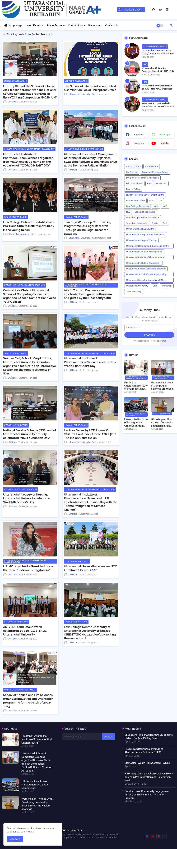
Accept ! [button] (15, 839)
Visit (155, 286)
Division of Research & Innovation (142, 178)
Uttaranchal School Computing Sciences (146, 269)
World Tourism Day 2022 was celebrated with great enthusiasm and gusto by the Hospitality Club (88, 294)
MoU (155, 206)
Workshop (167, 286)
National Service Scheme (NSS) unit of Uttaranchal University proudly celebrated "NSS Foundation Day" (29, 434)
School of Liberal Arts (136, 223)
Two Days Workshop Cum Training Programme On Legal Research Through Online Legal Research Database (87, 227)
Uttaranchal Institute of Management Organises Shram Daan (136, 422)
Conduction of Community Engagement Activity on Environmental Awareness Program (147, 794)
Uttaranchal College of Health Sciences (145, 234)
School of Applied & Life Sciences (142, 217)
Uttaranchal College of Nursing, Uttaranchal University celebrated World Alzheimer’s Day (27, 498)
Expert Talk (161, 183)
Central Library (76, 25)
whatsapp (165, 134)
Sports (155, 223)
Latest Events (33, 25)
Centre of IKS (151, 166)
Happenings (15, 25)
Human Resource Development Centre (145, 195)
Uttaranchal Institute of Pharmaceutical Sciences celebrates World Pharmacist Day (90, 362)
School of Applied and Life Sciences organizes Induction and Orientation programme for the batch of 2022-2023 (28, 700)
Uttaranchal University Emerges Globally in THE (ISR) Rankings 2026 (158, 71)
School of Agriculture (145, 212)
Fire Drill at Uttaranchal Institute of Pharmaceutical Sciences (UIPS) (136, 385)
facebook (139, 134)
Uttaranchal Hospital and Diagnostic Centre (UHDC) (147, 246)
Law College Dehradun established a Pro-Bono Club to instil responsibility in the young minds (29, 225)
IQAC (151, 200)
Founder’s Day (133, 189)
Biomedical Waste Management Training (147, 763)
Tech (165, 223)
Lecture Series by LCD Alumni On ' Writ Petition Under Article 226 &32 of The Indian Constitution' (90, 434)
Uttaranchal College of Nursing (141, 240)
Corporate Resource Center (155, 172)
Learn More (27, 831)
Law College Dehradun (137, 206)
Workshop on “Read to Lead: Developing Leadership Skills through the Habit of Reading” (162, 422)
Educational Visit (134, 183)
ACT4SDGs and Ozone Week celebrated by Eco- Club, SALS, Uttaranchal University (25, 630)
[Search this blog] (82, 736)
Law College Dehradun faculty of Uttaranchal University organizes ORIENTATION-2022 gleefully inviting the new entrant (90, 632)
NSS (128, 212)
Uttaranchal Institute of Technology (143, 263)
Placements (95, 25)
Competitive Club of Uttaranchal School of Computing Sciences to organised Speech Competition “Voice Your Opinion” (29, 296)
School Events (54, 25)
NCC (165, 206)
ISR (160, 200)
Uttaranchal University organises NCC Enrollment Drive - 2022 (90, 568)
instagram (139, 143)
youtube (165, 143)
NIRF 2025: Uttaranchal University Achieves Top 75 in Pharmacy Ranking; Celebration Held (149, 777)
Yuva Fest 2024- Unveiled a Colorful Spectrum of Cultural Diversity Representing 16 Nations (158, 108)
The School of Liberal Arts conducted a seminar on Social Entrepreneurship (90, 88)
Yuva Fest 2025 (133, 291)
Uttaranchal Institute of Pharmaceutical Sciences (145, 258)
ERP (149, 183)
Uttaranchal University (137, 286)
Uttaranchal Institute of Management (144, 252)
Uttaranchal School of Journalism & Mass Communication (146, 281)
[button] (171, 25)
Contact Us (111, 25)
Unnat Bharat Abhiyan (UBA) (140, 229)
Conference (131, 172)
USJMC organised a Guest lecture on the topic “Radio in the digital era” (28, 568)
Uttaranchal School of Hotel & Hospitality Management (146, 275)
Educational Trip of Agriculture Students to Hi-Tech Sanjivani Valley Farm (149, 736)
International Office (135, 200)
